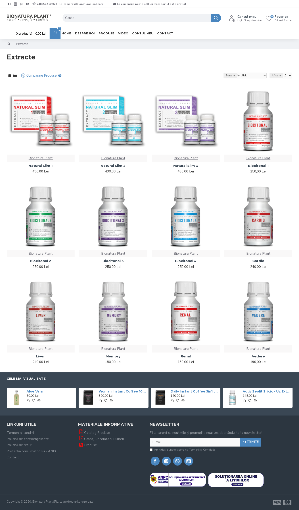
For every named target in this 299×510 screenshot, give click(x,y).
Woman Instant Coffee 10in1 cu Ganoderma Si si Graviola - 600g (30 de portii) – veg (123, 391)
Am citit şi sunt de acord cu (183, 450)
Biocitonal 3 (113, 261)
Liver (40, 356)
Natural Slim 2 (113, 166)
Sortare (230, 75)
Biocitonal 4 (186, 261)
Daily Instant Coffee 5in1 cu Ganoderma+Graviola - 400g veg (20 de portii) (195, 391)
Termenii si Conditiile (202, 449)
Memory (113, 356)
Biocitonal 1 (258, 166)
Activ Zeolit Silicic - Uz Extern (267, 391)
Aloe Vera (35, 391)
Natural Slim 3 (185, 166)
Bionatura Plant (41, 158)
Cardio (258, 261)
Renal (186, 356)
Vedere (258, 356)
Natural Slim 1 (41, 166)
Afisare (276, 75)
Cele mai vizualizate (26, 379)
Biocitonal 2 (40, 261)
